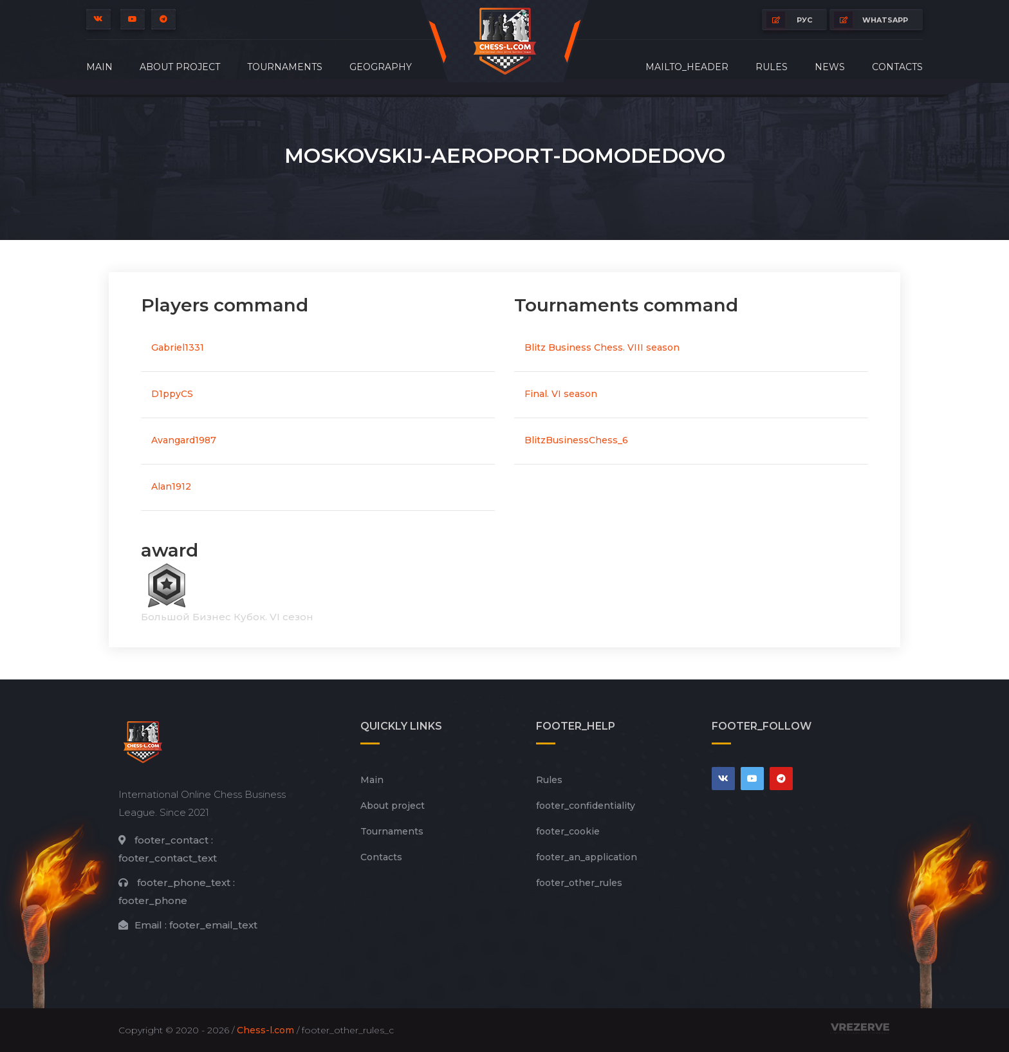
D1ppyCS (172, 394)
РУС (789, 20)
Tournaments (284, 67)
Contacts (897, 67)
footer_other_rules (579, 883)
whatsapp (871, 20)
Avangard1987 (183, 440)
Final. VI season (560, 394)
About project (180, 67)
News (830, 67)
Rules (771, 67)
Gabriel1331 (177, 347)
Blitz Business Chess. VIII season (602, 347)
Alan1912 (171, 486)
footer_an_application (586, 857)
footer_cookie (568, 831)
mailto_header (686, 67)
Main (99, 67)
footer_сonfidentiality (585, 805)
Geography (380, 67)
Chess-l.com (265, 1030)
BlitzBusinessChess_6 (576, 440)
